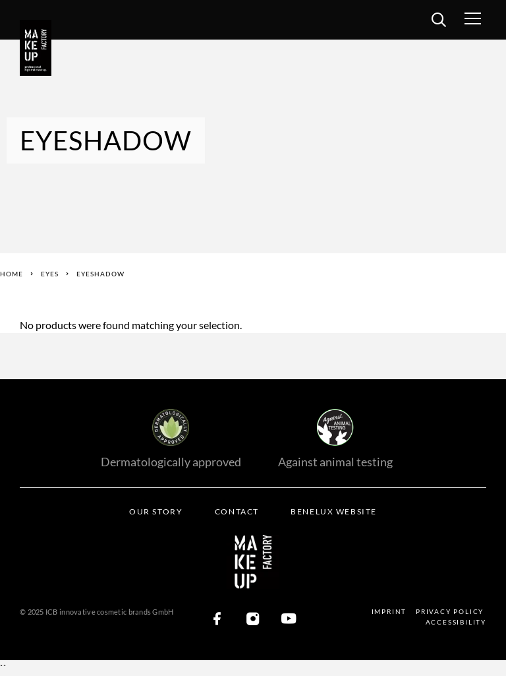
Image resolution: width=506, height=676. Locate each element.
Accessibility (456, 622)
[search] (438, 22)
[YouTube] (288, 619)
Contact (237, 511)
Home (11, 274)
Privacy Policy (450, 611)
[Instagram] (253, 619)
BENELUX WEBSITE (333, 511)
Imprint (389, 611)
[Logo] (39, 48)
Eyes (50, 274)
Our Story (156, 511)
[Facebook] (217, 619)
